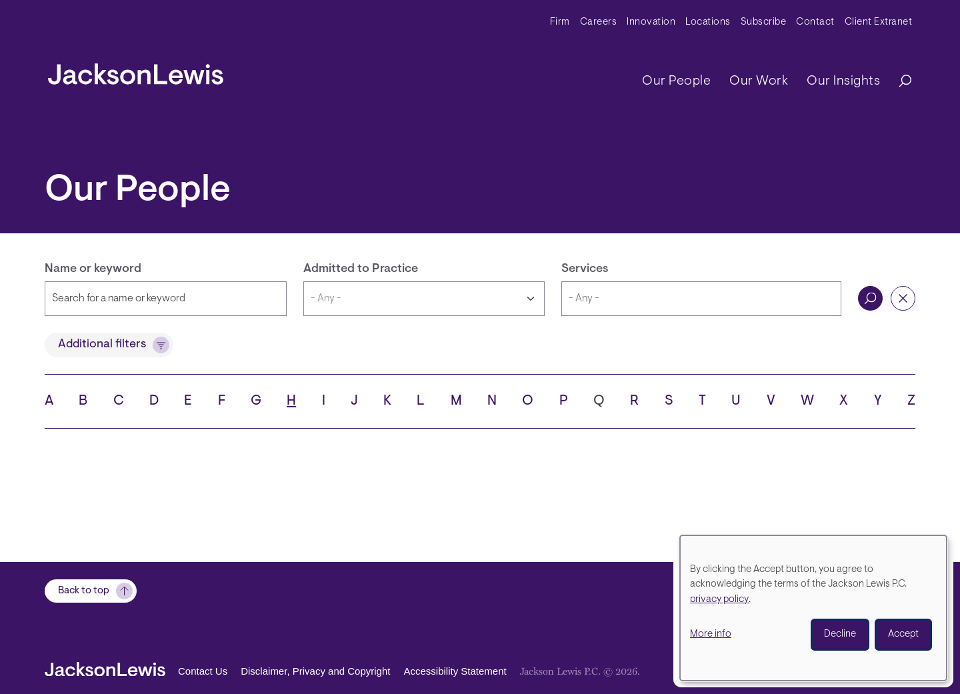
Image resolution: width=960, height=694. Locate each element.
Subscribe (764, 22)
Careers (598, 22)
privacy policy (719, 600)
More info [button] (710, 634)
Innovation (651, 22)
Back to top (83, 591)
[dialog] (813, 608)
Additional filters (102, 345)
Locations (708, 22)
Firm (560, 22)
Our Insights (843, 81)
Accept (903, 634)
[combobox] (701, 298)
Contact (815, 22)
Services (585, 269)
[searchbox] (701, 299)
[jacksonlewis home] (135, 71)
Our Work (758, 81)
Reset (903, 298)
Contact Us (202, 671)
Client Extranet (879, 22)
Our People (676, 81)
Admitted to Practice (360, 269)
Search (870, 298)
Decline (840, 634)
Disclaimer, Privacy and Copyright (315, 671)
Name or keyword (93, 269)
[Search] (898, 81)
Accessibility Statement (454, 671)
